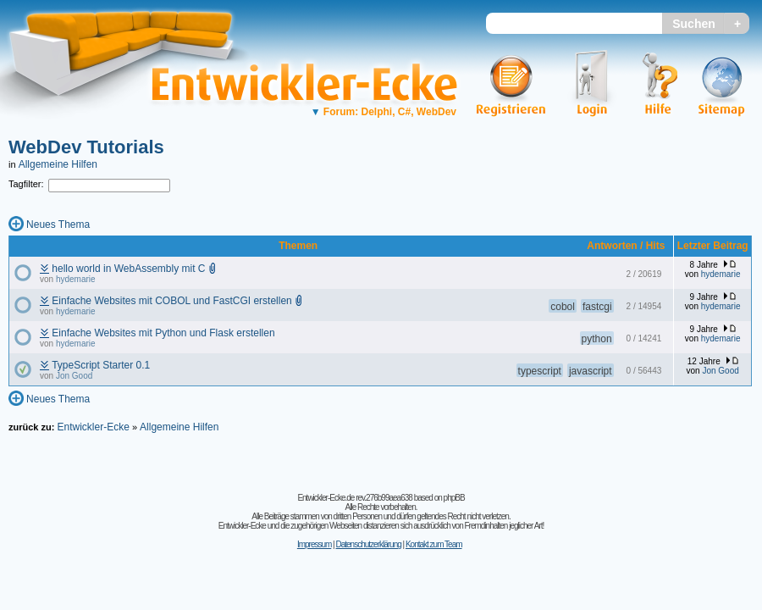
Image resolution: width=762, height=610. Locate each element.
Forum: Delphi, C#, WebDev (383, 112)
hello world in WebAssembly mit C (128, 268)
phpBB (454, 497)
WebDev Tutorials (86, 147)
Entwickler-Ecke (93, 427)
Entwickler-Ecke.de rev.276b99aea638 (354, 497)
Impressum (314, 544)
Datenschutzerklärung (367, 544)
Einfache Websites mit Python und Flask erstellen (163, 333)
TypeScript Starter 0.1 (101, 365)
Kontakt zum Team (434, 544)
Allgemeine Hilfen (58, 164)
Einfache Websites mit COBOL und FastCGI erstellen (171, 301)
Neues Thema (58, 224)
